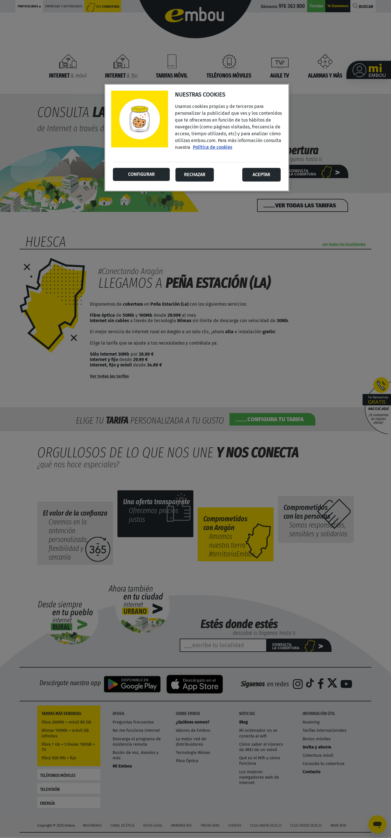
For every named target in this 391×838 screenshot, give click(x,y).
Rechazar (194, 174)
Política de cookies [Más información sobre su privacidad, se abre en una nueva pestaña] (212, 147)
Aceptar (261, 174)
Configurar (141, 174)
